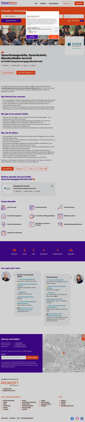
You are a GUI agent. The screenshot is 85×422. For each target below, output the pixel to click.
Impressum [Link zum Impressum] (29, 17)
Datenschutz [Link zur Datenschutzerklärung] (34, 17)
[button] (54, 28)
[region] (42, 30)
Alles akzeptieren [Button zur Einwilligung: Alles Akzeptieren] (53, 37)
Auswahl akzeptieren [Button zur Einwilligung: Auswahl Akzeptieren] (32, 37)
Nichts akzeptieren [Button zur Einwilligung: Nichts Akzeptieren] (43, 37)
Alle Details (31, 32)
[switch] (55, 28)
